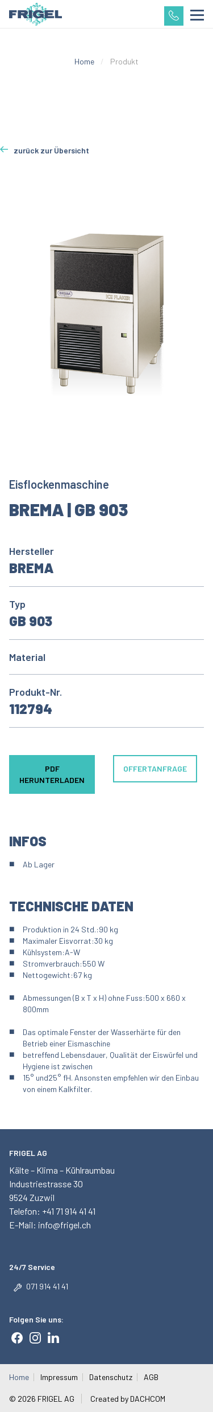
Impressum (59, 1377)
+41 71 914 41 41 (68, 1211)
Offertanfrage (155, 768)
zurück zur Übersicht (51, 150)
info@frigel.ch (63, 1224)
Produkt (124, 61)
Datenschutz (110, 1377)
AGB (151, 1377)
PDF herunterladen (52, 774)
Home (84, 61)
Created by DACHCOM (127, 1398)
